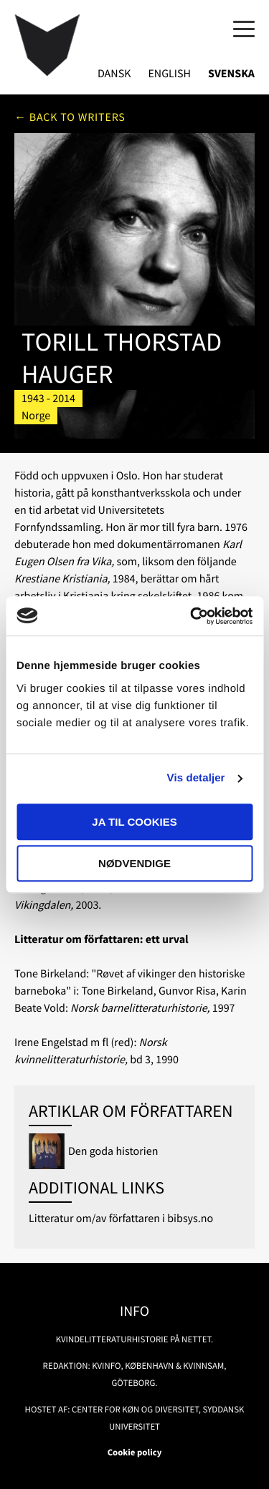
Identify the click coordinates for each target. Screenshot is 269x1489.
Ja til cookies (134, 822)
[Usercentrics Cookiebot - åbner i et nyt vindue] (192, 616)
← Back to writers (70, 117)
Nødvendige (134, 863)
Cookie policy (135, 1452)
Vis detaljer (196, 778)
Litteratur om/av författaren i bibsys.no (121, 1218)
